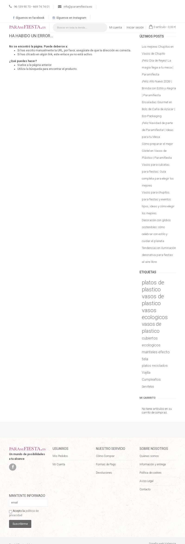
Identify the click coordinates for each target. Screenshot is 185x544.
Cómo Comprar (105, 456)
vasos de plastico (153, 300)
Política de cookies (151, 472)
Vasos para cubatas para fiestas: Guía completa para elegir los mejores (158, 175)
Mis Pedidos (60, 456)
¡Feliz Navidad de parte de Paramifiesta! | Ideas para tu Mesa (157, 130)
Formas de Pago (106, 464)
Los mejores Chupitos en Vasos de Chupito (158, 50)
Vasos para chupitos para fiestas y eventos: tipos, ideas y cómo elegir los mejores (158, 203)
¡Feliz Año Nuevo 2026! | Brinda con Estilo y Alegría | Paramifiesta (159, 88)
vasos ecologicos (155, 313)
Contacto (145, 489)
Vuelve (21, 65)
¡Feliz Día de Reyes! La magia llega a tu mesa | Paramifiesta (157, 67)
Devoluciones (104, 472)
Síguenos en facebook (28, 17)
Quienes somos (149, 456)
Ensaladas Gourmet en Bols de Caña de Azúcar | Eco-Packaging (158, 109)
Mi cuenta (115, 27)
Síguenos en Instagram (69, 17)
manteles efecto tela (156, 355)
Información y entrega (153, 464)
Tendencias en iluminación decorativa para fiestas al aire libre (159, 255)
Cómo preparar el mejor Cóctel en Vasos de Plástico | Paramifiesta (157, 150)
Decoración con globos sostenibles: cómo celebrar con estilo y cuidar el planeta (156, 230)
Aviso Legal (146, 481)
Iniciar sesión (135, 27)
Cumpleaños (151, 380)
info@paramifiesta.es (78, 6)
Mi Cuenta (59, 464)
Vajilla (146, 373)
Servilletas (148, 386)
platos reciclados (155, 366)
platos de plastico (153, 286)
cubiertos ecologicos (151, 341)
